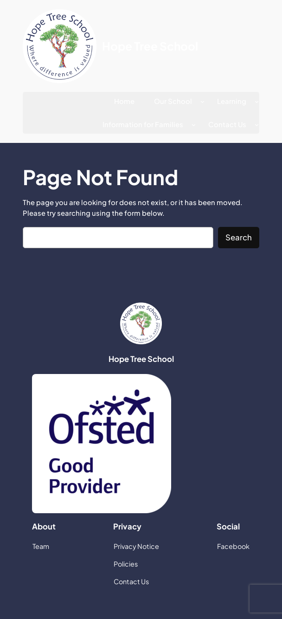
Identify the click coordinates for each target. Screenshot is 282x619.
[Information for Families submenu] (194, 125)
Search (238, 237)
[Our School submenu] (202, 101)
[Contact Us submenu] (257, 125)
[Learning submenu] (257, 101)
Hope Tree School (150, 46)
